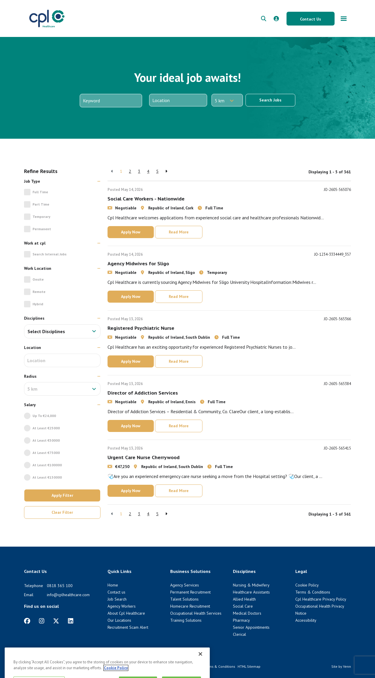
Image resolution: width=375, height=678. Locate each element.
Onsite (38, 279)
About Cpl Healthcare (126, 613)
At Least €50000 (46, 440)
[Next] (166, 171)
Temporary (41, 216)
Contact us (116, 592)
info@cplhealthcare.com (68, 594)
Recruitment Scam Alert (128, 627)
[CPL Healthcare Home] (47, 18)
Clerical (239, 634)
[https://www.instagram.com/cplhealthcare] (41, 621)
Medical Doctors (247, 613)
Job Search (117, 599)
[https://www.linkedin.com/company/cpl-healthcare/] (70, 621)
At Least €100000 (47, 465)
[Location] (178, 100)
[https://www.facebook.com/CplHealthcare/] (27, 621)
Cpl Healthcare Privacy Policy (320, 599)
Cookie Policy (307, 585)
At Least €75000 (46, 452)
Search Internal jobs (50, 254)
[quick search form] (263, 18)
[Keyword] (111, 100)
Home (113, 585)
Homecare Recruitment (190, 606)
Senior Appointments (251, 627)
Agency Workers (122, 606)
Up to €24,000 (44, 415)
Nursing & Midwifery (251, 585)
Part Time (41, 204)
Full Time (40, 192)
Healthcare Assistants (251, 592)
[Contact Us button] (310, 18)
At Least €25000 (46, 428)
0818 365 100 (60, 585)
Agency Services (184, 585)
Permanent (42, 229)
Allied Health (244, 599)
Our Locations (119, 620)
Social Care (243, 606)
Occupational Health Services (195, 613)
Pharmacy (241, 620)
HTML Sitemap (249, 666)
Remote (39, 291)
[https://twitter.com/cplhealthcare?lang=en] (56, 621)
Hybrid (38, 304)
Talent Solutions (184, 599)
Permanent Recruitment (190, 592)
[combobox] (62, 331)
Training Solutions (186, 620)
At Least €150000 (47, 477)
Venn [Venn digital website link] (347, 666)
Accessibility (305, 620)
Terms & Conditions (312, 592)
